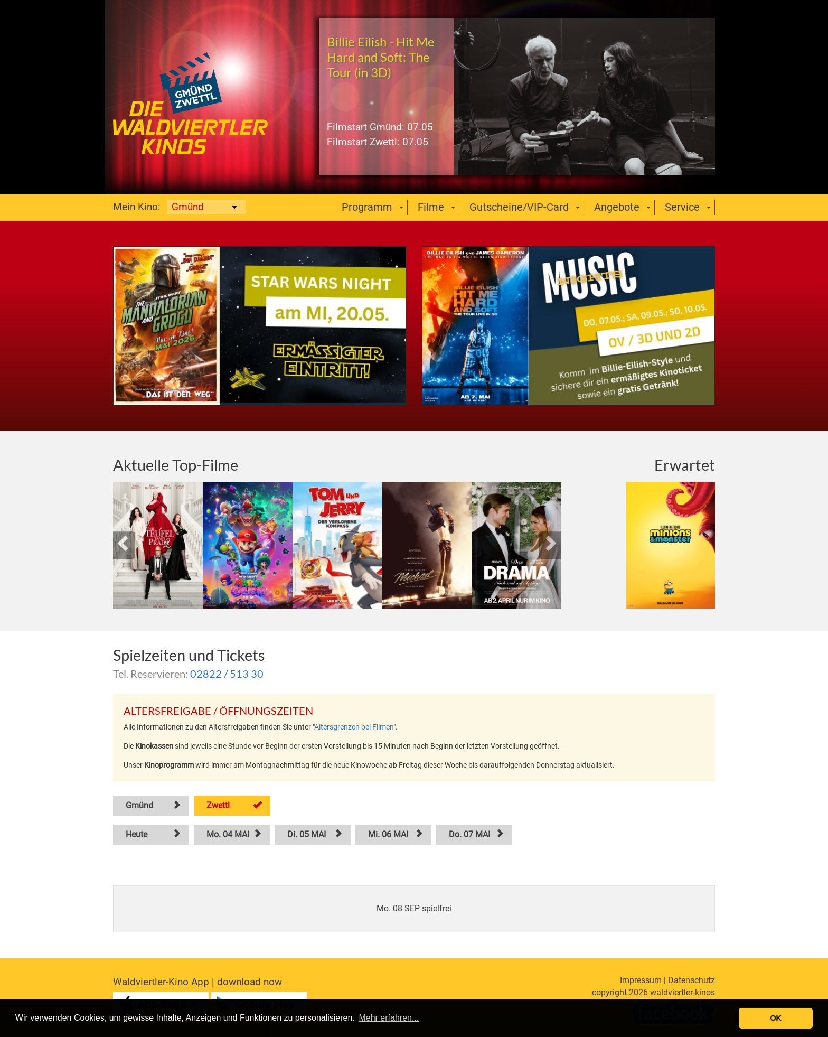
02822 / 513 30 (227, 673)
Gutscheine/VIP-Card (519, 207)
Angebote (616, 207)
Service (682, 207)
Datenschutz (691, 980)
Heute (136, 834)
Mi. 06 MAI (388, 834)
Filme (431, 207)
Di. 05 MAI (306, 834)
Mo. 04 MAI (227, 834)
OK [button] (776, 1018)
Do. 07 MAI (469, 834)
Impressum (641, 980)
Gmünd (139, 805)
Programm (367, 207)
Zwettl (218, 805)
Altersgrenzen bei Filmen (353, 727)
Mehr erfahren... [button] (389, 1017)
